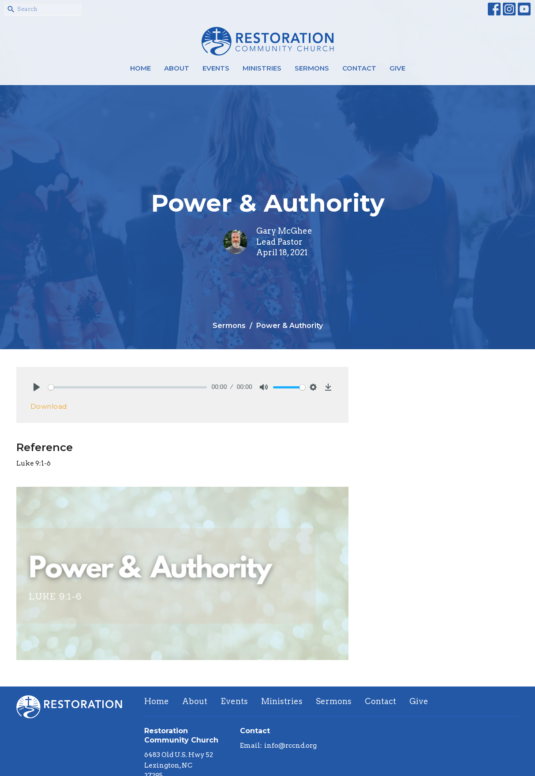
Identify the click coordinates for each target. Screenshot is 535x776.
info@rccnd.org (290, 746)
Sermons (312, 68)
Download (48, 406)
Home (140, 68)
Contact (359, 68)
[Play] (37, 387)
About (176, 68)
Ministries (262, 68)
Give (397, 68)
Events (215, 68)
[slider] (127, 387)
